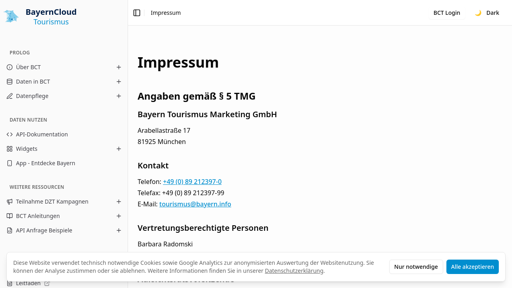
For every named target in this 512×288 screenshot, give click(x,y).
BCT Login (447, 12)
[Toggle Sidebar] (127, 144)
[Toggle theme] (487, 13)
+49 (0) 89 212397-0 (192, 181)
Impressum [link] (166, 12)
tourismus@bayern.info (195, 204)
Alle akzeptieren (472, 266)
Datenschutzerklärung (294, 270)
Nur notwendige (416, 266)
